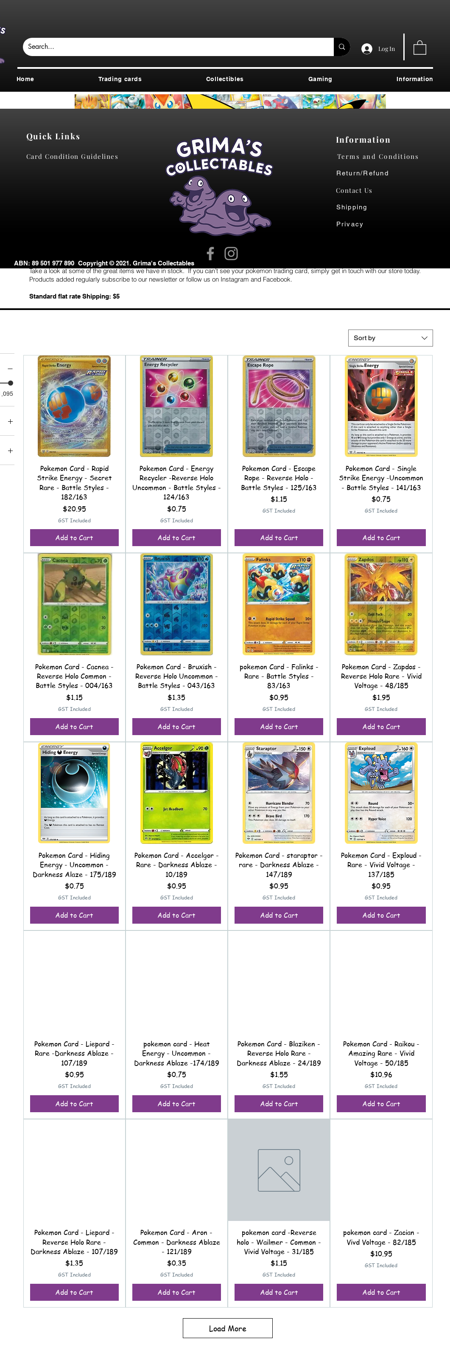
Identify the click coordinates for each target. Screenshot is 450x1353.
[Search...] (172, 47)
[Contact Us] (358, 190)
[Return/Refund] (385, 173)
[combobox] (390, 338)
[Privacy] (358, 224)
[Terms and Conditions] (385, 156)
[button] (420, 47)
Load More (227, 1328)
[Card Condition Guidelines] (75, 156)
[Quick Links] (55, 135)
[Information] (365, 139)
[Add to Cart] (74, 537)
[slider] (11, 383)
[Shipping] (356, 207)
